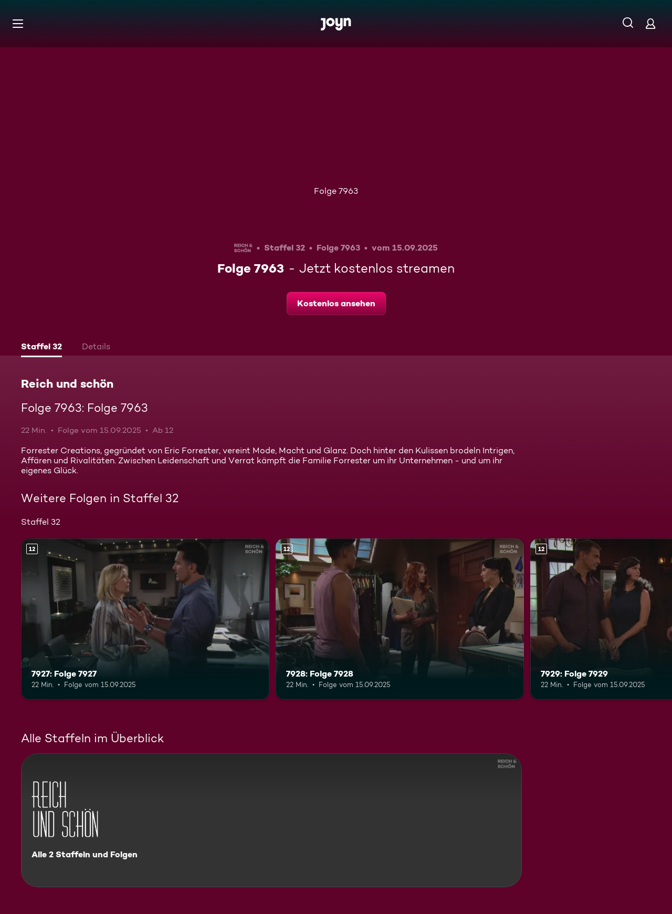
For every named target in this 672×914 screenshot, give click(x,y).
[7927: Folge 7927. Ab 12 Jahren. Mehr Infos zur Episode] (145, 619)
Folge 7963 (336, 191)
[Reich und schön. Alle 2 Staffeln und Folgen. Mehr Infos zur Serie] (271, 820)
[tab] (41, 347)
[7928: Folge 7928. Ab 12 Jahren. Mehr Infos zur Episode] (400, 619)
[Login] (650, 23)
